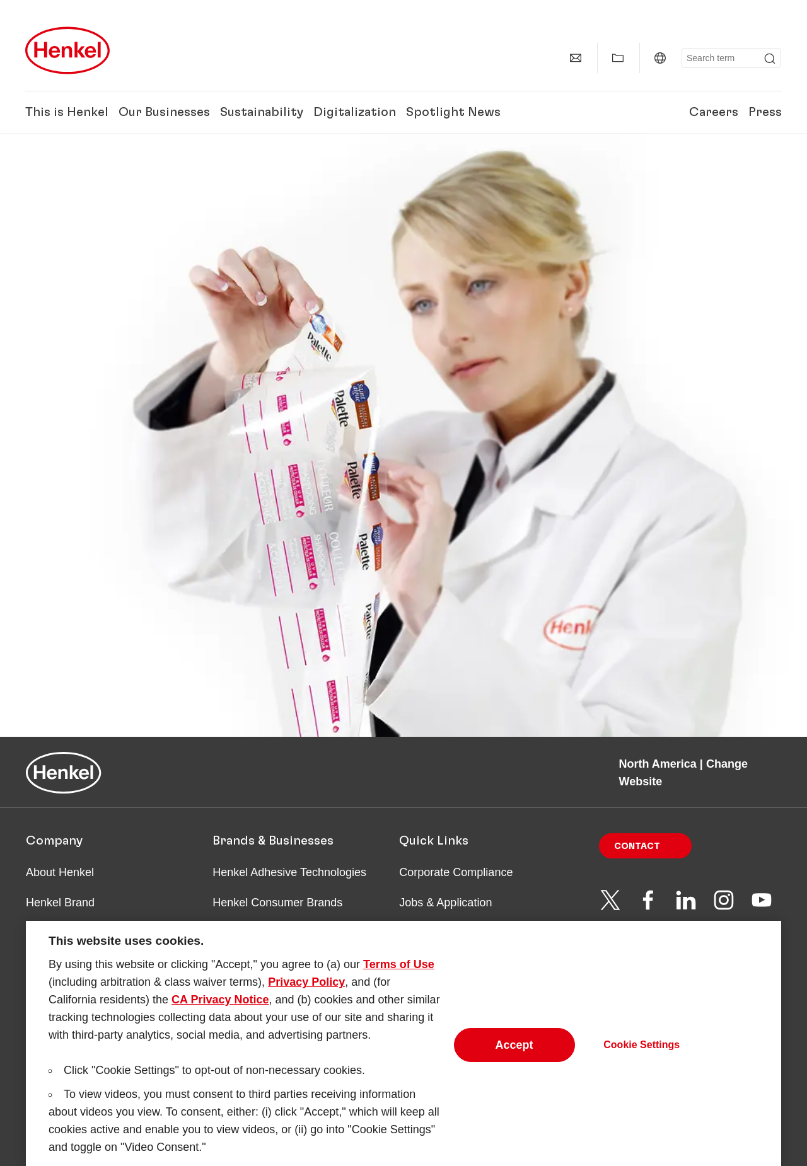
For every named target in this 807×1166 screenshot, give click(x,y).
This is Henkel (66, 112)
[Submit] (770, 59)
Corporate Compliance (456, 872)
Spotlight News (453, 112)
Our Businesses (164, 112)
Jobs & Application (445, 902)
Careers (713, 112)
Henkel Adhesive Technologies (289, 872)
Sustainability (261, 112)
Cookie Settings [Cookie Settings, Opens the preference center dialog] (641, 1056)
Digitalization (354, 112)
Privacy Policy (306, 994)
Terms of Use (398, 976)
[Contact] (575, 58)
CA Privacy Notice (220, 1011)
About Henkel (60, 872)
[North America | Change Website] (660, 58)
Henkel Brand (60, 902)
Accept (514, 1056)
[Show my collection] (618, 58)
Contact (637, 846)
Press (765, 112)
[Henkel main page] (67, 50)
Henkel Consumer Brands (277, 902)
